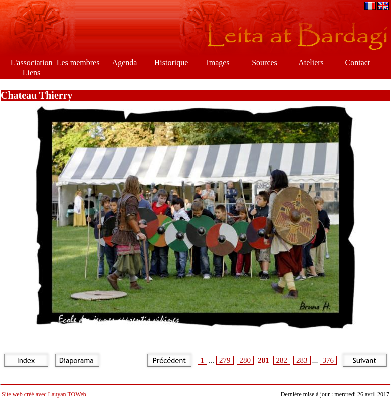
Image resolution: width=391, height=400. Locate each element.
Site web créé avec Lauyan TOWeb (44, 394)
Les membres (78, 62)
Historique (171, 62)
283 (302, 360)
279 (225, 360)
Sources (264, 62)
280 (245, 360)
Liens (32, 72)
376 (328, 360)
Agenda (124, 62)
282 (282, 360)
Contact (357, 62)
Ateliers (311, 62)
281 (263, 360)
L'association (32, 62)
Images (217, 62)
